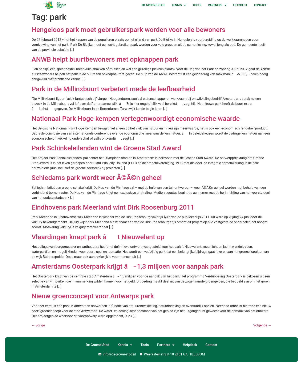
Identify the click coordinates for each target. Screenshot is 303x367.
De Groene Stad (153, 5)
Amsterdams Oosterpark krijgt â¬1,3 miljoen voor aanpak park (127, 266)
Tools (197, 5)
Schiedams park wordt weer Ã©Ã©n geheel (97, 178)
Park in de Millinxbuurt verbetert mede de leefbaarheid (113, 89)
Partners (217, 5)
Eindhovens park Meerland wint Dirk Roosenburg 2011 (113, 207)
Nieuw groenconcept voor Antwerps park (93, 296)
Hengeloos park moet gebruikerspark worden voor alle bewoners (128, 30)
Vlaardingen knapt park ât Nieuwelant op (98, 237)
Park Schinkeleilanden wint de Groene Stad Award (106, 148)
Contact (260, 5)
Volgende (262, 325)
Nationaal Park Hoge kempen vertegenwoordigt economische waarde (136, 119)
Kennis (178, 5)
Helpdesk (240, 5)
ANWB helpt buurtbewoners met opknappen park (105, 59)
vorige (38, 325)
